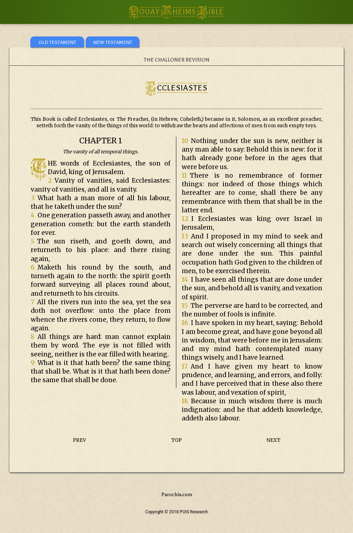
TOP (176, 440)
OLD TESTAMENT (57, 42)
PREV (79, 440)
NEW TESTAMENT (112, 42)
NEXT (274, 440)
